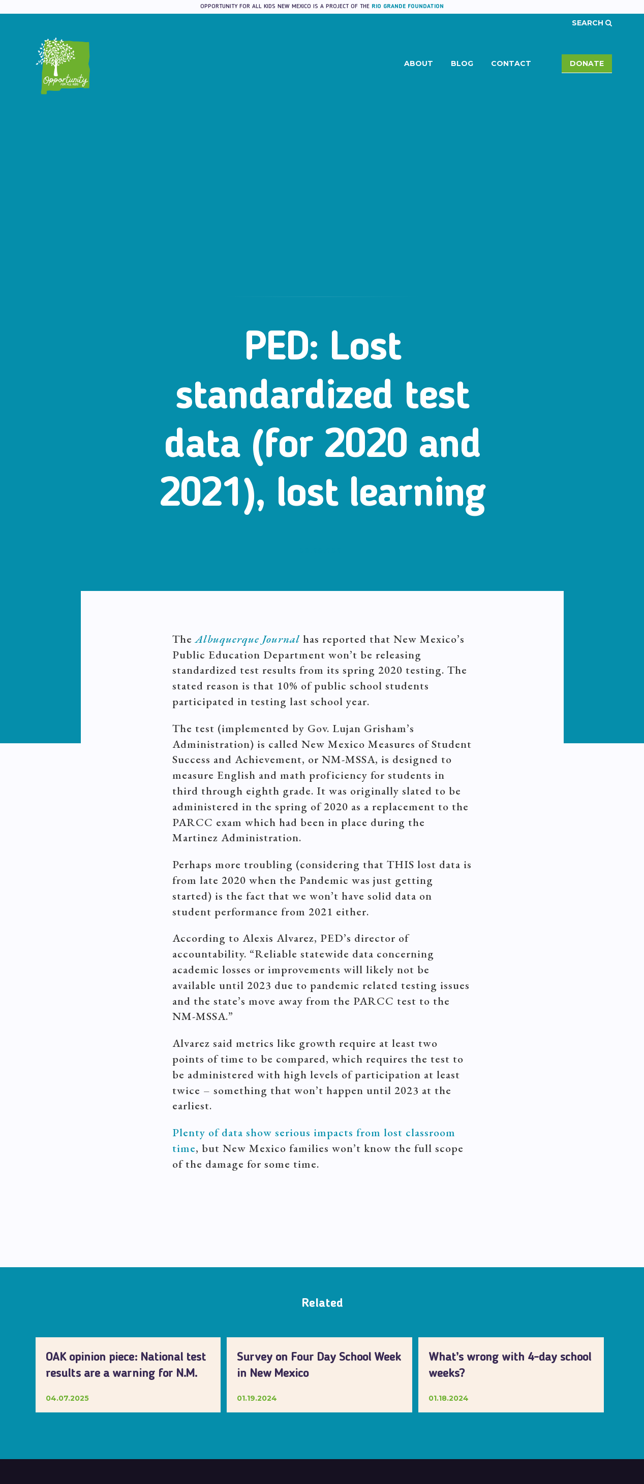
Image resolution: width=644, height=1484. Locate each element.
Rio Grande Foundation (408, 7)
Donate (587, 63)
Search (592, 22)
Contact (511, 63)
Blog (462, 63)
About (418, 63)
